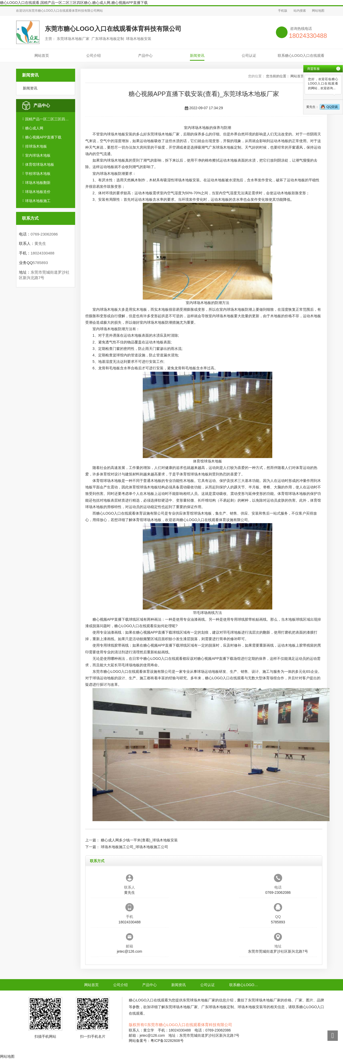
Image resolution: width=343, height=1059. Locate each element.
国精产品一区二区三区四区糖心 (48, 119)
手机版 (282, 10)
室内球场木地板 (38, 155)
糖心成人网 (34, 128)
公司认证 (249, 55)
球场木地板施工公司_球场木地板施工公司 (134, 847)
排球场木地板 (36, 146)
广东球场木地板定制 (225, 147)
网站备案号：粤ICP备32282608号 (156, 1041)
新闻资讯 (197, 55)
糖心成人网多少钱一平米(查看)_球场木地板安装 (139, 840)
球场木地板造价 (38, 192)
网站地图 (318, 10)
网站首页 (41, 55)
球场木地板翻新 (38, 183)
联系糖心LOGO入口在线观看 (301, 55)
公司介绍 (93, 55)
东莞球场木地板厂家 (163, 134)
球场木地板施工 (38, 201)
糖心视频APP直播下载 (43, 137)
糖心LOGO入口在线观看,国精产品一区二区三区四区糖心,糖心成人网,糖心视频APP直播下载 (74, 3)
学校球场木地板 (38, 173)
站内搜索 (300, 10)
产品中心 (145, 55)
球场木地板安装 (187, 180)
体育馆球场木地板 (39, 164)
